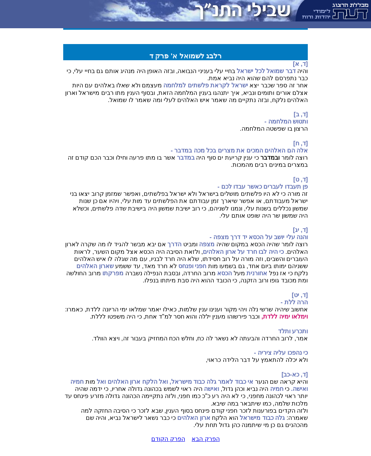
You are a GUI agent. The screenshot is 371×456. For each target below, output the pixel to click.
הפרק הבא (205, 439)
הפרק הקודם (168, 439)
